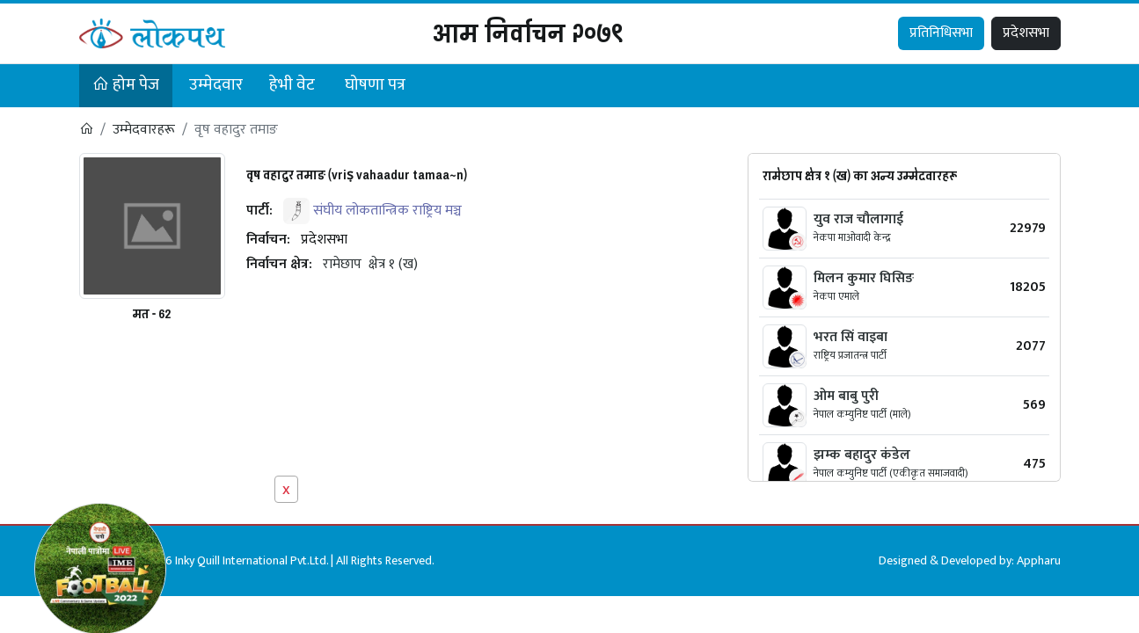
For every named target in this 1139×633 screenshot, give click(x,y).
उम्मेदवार (216, 84)
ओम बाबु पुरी (846, 396)
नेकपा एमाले (836, 296)
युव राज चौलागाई (858, 219)
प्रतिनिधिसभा (941, 33)
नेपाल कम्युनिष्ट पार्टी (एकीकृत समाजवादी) (891, 473)
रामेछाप (342, 264)
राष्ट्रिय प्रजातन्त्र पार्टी (850, 355)
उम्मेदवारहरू (144, 130)
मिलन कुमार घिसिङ (864, 278)
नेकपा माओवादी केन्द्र (852, 237)
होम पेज (125, 84)
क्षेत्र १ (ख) (393, 264)
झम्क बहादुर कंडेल (862, 455)
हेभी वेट (292, 84)
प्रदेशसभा (1026, 33)
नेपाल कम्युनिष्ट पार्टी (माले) (862, 414)
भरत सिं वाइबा (850, 337)
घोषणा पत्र (375, 84)
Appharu (1039, 560)
